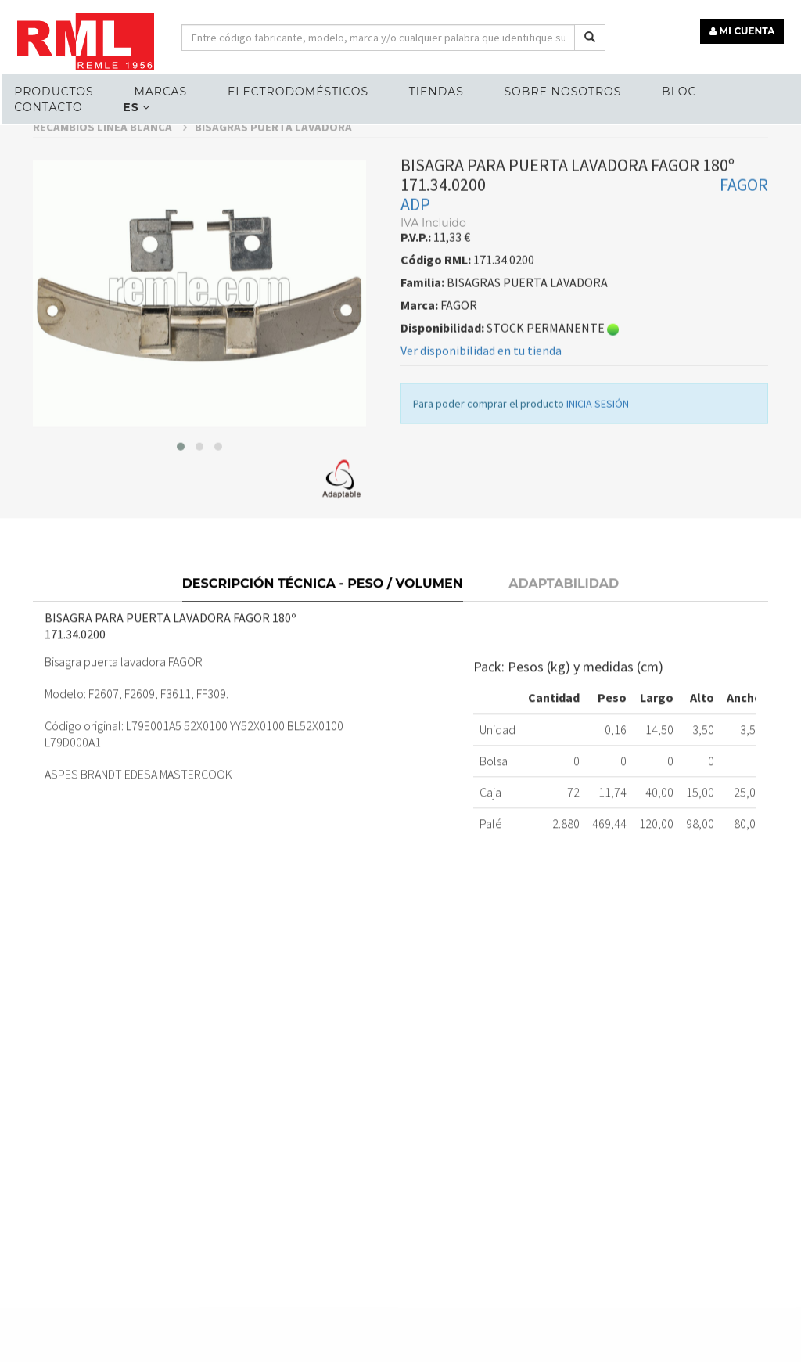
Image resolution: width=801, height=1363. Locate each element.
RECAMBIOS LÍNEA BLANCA (110, 163)
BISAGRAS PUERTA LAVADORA (273, 163)
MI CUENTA (743, 29)
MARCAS (159, 91)
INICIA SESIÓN (597, 440)
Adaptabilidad (563, 618)
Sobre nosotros (561, 91)
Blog (678, 91)
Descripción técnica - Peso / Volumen (322, 618)
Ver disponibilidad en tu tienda (481, 387)
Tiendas (435, 91)
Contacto (47, 106)
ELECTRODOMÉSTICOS (296, 91)
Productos (52, 91)
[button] (180, 483)
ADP (415, 241)
